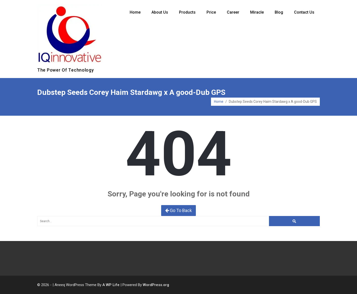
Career (233, 12)
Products (187, 12)
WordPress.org (156, 285)
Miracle (257, 12)
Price (211, 12)
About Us (159, 12)
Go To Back (178, 210)
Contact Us (304, 12)
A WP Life (110, 285)
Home (135, 12)
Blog (279, 12)
